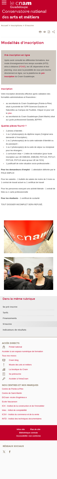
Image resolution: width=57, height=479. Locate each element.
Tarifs (5, 312)
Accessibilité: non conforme (28, 436)
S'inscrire (29, 25)
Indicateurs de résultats (14, 330)
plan (10, 113)
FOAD (22, 66)
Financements (10, 318)
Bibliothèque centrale (28, 433)
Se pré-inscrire (10, 307)
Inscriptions (16, 25)
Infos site (21, 429)
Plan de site (35, 429)
